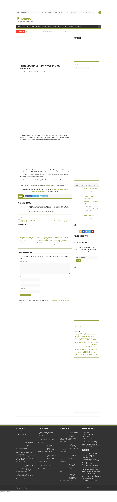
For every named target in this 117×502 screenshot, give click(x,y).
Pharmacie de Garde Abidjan (74, 26)
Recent (76, 185)
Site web (22, 288)
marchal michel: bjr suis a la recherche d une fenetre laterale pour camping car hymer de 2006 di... (91, 443)
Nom (21, 277)
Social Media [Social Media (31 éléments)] (94, 349)
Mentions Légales (79, 326)
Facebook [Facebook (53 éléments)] (83, 340)
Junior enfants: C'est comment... (91, 438)
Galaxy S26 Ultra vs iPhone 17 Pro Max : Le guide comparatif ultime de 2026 (44, 239)
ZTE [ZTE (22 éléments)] (75, 355)
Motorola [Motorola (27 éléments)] (77, 347)
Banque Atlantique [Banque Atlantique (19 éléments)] (79, 338)
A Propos (35, 12)
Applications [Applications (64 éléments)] (84, 336)
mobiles (48, 185)
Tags (94, 185)
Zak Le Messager (24, 71)
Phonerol (24, 18)
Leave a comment (49, 71)
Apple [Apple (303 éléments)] (77, 336)
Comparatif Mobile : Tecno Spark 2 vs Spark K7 (46, 466)
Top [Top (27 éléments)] (91, 352)
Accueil (29, 12)
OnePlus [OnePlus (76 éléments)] (94, 347)
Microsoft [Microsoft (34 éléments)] (86, 345)
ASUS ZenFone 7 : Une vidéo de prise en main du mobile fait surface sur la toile (29, 219)
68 (26, 448)
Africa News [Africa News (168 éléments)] (85, 334)
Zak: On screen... (88, 432)
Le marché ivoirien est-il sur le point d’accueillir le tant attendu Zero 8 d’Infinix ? (60, 219)
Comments (88, 185)
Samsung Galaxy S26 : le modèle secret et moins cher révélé (26, 239)
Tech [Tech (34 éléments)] (82, 352)
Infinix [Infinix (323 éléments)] (84, 342)
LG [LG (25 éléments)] (79, 345)
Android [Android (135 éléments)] (93, 334)
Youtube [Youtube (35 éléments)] (96, 354)
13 (26, 471)
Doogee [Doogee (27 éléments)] (90, 338)
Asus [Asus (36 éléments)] (94, 336)
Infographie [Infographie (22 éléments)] (90, 342)
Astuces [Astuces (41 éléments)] (90, 336)
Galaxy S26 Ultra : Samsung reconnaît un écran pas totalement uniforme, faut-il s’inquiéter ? (61, 240)
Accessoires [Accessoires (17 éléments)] (77, 334)
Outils (31, 26)
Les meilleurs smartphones (45, 12)
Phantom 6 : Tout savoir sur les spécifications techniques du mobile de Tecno (29, 442)
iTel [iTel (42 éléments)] (94, 342)
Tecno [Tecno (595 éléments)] (87, 351)
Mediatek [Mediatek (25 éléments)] (82, 345)
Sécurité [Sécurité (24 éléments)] (79, 352)
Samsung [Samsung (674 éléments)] (86, 349)
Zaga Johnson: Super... (89, 446)
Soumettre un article (46, 26)
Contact (76, 12)
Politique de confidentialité (58, 12)
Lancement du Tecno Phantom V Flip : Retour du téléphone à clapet (91, 203)
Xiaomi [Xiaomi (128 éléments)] (90, 354)
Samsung (41, 71)
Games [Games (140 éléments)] (88, 340)
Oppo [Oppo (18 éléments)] (76, 349)
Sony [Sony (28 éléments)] (76, 352)
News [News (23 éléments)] (80, 347)
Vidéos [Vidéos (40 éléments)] (76, 354)
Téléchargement (69, 12)
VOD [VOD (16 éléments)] (79, 354)
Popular (82, 185)
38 (23, 454)
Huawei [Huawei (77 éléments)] (77, 342)
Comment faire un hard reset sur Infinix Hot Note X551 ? (25, 475)
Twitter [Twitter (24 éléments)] (94, 352)
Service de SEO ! (56, 26)
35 (24, 461)
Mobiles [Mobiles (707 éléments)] (93, 344)
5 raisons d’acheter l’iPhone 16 (91, 208)
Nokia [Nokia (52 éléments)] (89, 347)
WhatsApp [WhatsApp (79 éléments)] (84, 354)
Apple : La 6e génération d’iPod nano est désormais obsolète (46, 434)
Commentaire (24, 261)
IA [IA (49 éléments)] (80, 342)
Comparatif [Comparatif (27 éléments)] (85, 338)
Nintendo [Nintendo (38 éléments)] (84, 347)
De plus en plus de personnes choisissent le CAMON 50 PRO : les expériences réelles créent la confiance (48, 31)
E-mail (22, 283)
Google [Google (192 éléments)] (95, 340)
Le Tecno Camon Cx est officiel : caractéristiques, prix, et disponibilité (24, 458)
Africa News (25, 26)
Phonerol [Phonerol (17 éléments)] (79, 349)
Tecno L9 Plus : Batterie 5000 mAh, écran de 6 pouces (24, 451)
